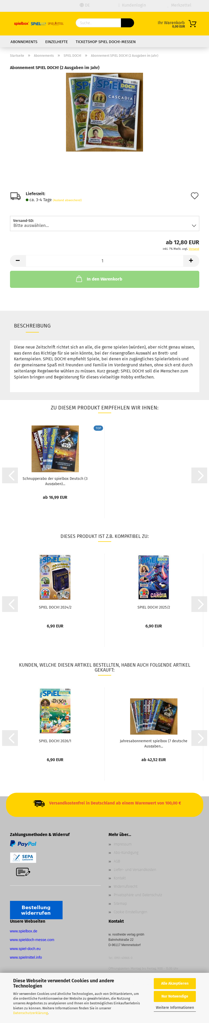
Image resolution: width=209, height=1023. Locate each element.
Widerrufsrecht (125, 886)
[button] (18, 261)
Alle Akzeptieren (174, 983)
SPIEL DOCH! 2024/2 (55, 607)
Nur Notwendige (174, 996)
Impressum (123, 844)
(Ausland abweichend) (67, 200)
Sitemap (120, 903)
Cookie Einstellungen (130, 912)
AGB (117, 861)
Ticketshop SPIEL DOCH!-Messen (106, 41)
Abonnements (24, 41)
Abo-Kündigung (126, 852)
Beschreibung (32, 326)
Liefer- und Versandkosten (135, 870)
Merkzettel (179, 5)
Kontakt (120, 878)
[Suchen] (127, 22)
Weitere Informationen (175, 1007)
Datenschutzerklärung (30, 1013)
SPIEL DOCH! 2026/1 (55, 741)
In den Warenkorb (98, 278)
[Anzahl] (104, 261)
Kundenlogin (132, 5)
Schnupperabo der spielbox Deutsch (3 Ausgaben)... (55, 480)
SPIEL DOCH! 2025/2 (153, 607)
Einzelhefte (56, 41)
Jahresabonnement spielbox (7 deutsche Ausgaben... (153, 743)
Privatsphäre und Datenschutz (138, 895)
